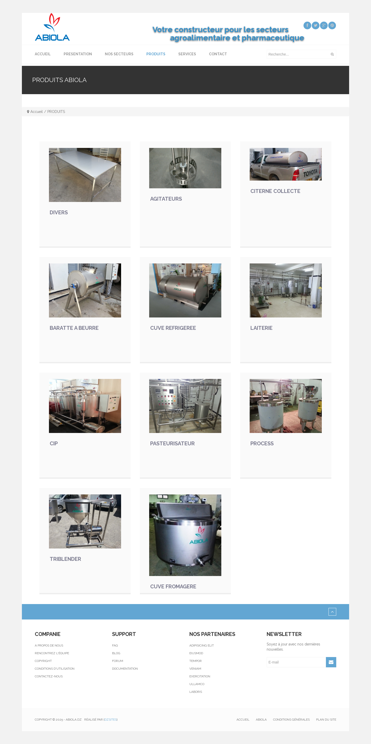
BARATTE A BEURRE (74, 328)
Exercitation (199, 676)
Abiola (261, 719)
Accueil (36, 112)
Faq (115, 645)
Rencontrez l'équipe (52, 653)
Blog (116, 653)
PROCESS (262, 443)
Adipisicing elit (201, 645)
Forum (117, 661)
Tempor (195, 661)
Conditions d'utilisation (54, 668)
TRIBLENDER (65, 559)
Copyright (43, 661)
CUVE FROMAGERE (173, 586)
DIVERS (59, 212)
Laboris (195, 692)
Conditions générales (291, 719)
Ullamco (196, 684)
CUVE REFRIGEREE (173, 328)
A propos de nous (49, 645)
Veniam (195, 668)
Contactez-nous (49, 676)
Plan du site (326, 719)
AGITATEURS (166, 199)
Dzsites (110, 719)
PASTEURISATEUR (172, 443)
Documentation (125, 668)
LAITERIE (261, 328)
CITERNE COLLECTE (275, 191)
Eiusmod (196, 653)
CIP (54, 443)
